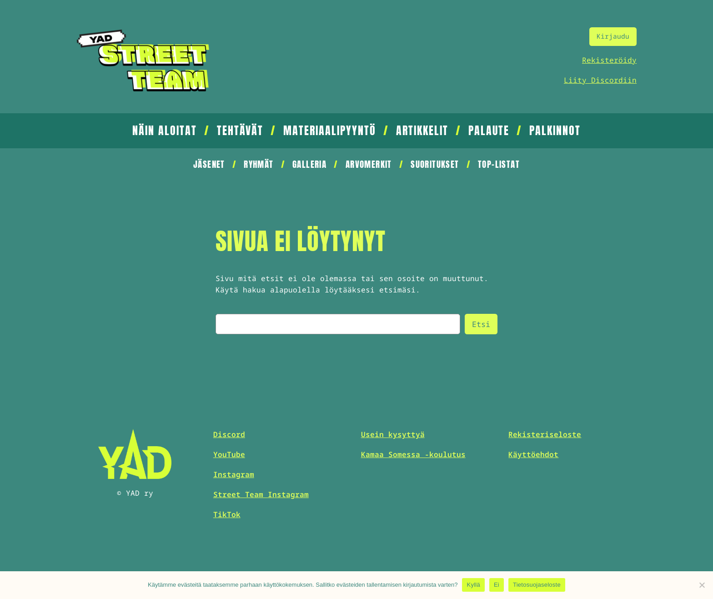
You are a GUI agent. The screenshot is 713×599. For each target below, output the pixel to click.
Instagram (233, 474)
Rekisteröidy (609, 60)
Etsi (481, 324)
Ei (496, 584)
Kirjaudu (613, 36)
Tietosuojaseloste (537, 584)
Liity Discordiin (600, 80)
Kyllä (473, 584)
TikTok (227, 514)
